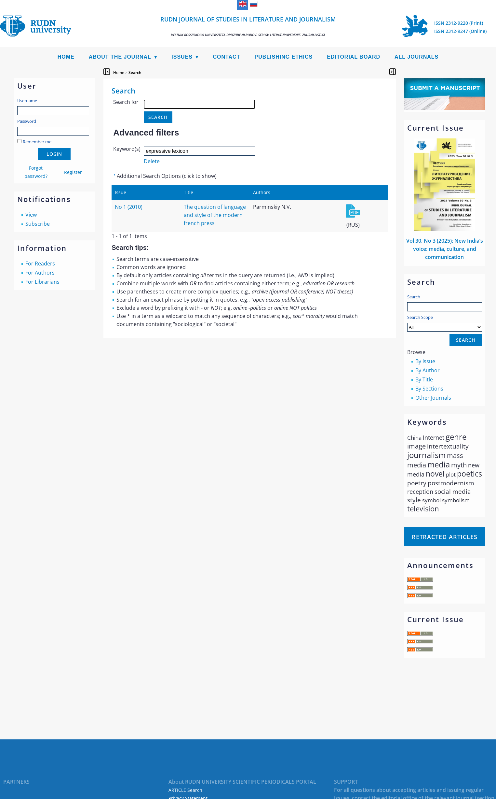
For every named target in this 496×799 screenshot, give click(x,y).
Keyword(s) (127, 148)
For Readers (40, 263)
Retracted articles (444, 537)
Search (413, 297)
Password (26, 121)
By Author (427, 370)
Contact (226, 57)
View (31, 214)
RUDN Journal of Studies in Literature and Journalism (248, 26)
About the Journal (120, 57)
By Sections (429, 388)
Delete (152, 161)
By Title (424, 379)
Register (73, 172)
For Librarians (42, 281)
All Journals (416, 57)
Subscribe (37, 223)
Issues (182, 57)
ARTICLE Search (185, 790)
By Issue (425, 361)
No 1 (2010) (128, 206)
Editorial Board (353, 57)
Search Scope (444, 323)
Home (66, 57)
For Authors (40, 272)
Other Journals (433, 397)
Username (27, 101)
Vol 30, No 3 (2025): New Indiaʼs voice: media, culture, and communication (444, 249)
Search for (126, 102)
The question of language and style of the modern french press (215, 215)
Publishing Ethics (283, 57)
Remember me (37, 142)
